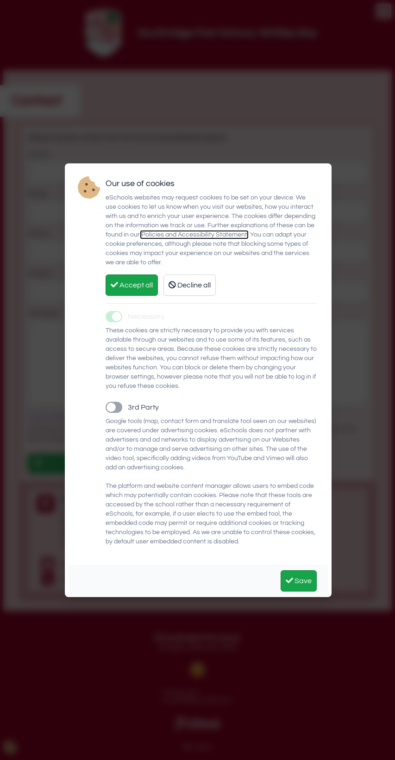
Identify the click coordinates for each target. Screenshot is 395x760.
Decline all (190, 285)
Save (299, 581)
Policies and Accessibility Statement (194, 234)
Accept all (132, 285)
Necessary (146, 316)
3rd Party (143, 407)
